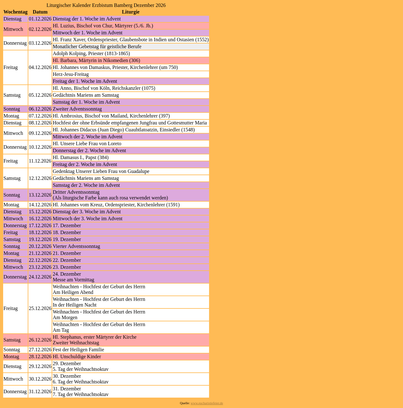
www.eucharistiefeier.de (207, 403)
